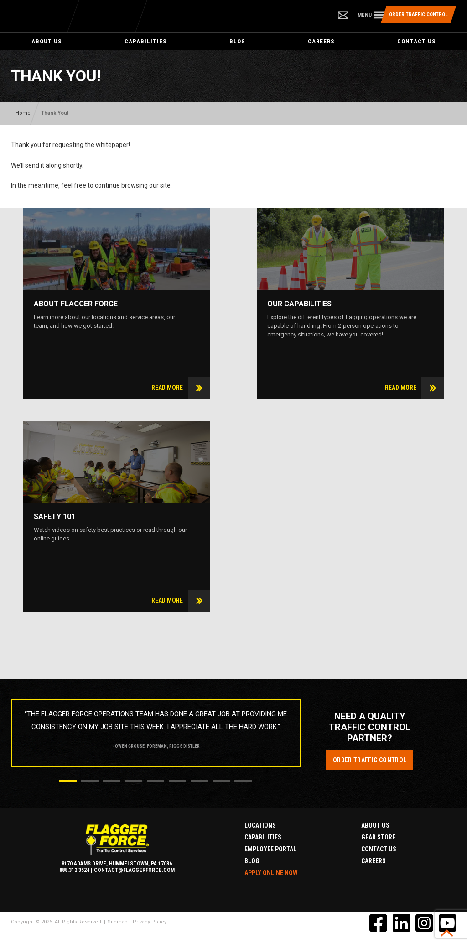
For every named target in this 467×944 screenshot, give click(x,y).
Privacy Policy (149, 922)
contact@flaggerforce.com (134, 870)
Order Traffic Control (369, 760)
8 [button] (221, 781)
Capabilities (146, 41)
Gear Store (378, 837)
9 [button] (243, 781)
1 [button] (68, 781)
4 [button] (133, 781)
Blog (237, 41)
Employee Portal (270, 849)
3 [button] (111, 781)
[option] (155, 730)
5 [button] (155, 781)
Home (23, 113)
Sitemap (118, 922)
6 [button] (177, 781)
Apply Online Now (271, 872)
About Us (46, 41)
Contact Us (416, 41)
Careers (321, 41)
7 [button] (199, 781)
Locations (260, 825)
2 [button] (90, 781)
